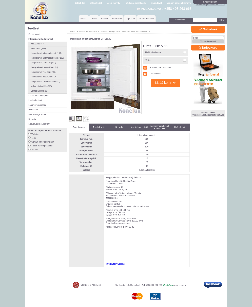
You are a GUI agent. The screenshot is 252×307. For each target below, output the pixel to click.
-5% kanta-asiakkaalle (135, 3)
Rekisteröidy (201, 5)
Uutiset (94, 19)
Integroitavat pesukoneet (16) (44, 77)
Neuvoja (32, 119)
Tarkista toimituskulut (115, 264)
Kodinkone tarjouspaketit (39, 95)
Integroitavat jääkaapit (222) (43, 62)
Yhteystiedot (96, 3)
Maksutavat (156, 3)
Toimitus (104, 19)
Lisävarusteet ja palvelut (39, 124)
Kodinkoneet (34, 34)
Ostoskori (208, 29)
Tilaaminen (117, 19)
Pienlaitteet (33, 110)
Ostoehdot (79, 3)
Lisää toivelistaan (153, 52)
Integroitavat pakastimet (120, 31)
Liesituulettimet (35, 100)
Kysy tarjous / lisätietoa (157, 67)
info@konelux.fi (133, 285)
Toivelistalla (181, 20)
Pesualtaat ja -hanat (37, 114)
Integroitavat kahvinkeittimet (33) (45, 81)
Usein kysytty (113, 3)
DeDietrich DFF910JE (141, 31)
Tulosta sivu (152, 74)
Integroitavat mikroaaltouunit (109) (46, 53)
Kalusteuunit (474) (39, 44)
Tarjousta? (130, 19)
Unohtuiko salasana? (216, 5)
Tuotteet (81, 31)
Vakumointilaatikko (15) (41, 86)
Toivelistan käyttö (146, 19)
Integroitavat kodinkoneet (97, 31)
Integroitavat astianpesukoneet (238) (47, 58)
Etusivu (84, 19)
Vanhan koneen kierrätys (179, 3)
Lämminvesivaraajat (37, 105)
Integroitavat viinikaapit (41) (43, 72)
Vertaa (148, 60)
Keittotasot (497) (38, 48)
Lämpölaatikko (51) (39, 91)
